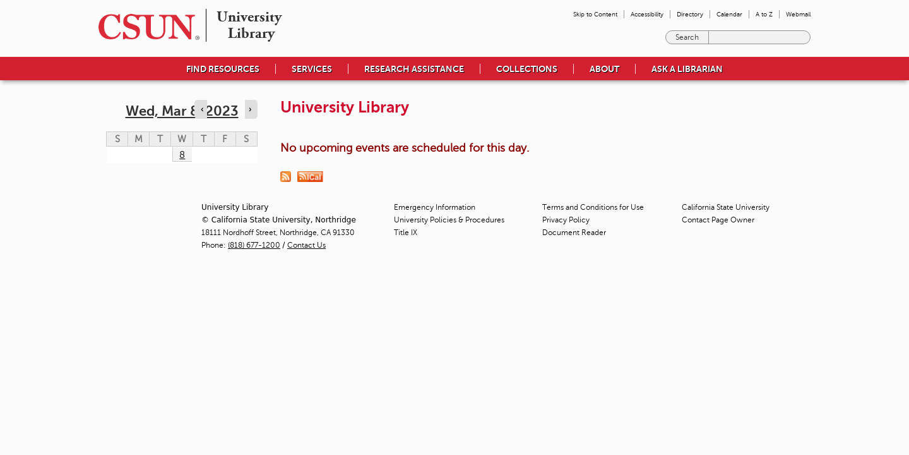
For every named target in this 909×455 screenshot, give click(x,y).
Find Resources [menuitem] (222, 69)
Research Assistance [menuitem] (414, 69)
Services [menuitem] (312, 69)
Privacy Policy (566, 219)
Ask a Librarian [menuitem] (687, 69)
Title (405, 232)
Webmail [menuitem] (798, 14)
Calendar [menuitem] (729, 14)
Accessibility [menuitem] (647, 14)
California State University (725, 207)
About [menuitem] (604, 69)
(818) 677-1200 (254, 245)
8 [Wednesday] (182, 155)
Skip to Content (595, 14)
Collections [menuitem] (526, 69)
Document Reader (574, 232)
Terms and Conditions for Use (593, 207)
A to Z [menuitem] (764, 14)
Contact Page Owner (718, 219)
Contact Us (306, 245)
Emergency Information (434, 207)
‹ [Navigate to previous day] (202, 109)
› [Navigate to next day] (250, 109)
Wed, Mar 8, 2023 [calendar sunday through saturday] (182, 111)
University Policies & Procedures (449, 219)
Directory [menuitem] (690, 14)
